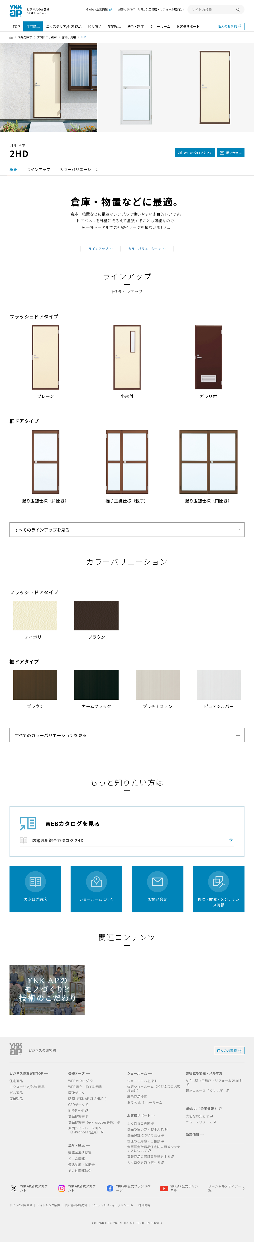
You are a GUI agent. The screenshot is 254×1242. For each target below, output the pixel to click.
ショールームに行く (96, 899)
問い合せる (234, 153)
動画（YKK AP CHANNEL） (88, 1099)
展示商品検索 (137, 1097)
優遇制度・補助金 (81, 1165)
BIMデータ (76, 1110)
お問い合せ (157, 899)
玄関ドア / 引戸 (47, 37)
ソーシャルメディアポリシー (113, 1205)
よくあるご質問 (138, 1123)
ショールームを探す (142, 1081)
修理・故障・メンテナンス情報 (219, 902)
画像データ (76, 1093)
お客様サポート (188, 26)
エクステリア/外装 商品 (63, 26)
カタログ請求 (35, 899)
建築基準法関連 (79, 1153)
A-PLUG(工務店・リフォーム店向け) (161, 9)
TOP (16, 26)
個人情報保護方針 (76, 1205)
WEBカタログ (126, 9)
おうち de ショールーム (144, 1103)
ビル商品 (94, 26)
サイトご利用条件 (21, 1205)
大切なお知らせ (197, 1116)
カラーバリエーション (79, 169)
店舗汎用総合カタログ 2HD (57, 840)
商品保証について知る (143, 1135)
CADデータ (76, 1105)
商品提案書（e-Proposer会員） (92, 1122)
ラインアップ (38, 169)
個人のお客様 (227, 26)
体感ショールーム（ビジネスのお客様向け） (153, 1089)
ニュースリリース (199, 1122)
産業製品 (114, 26)
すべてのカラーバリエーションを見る (50, 735)
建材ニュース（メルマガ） (205, 1091)
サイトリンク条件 (48, 1205)
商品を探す (25, 37)
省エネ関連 (76, 1159)
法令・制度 (135, 26)
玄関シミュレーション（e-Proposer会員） (84, 1130)
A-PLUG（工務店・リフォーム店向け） (215, 1081)
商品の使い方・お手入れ (145, 1129)
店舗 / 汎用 (69, 37)
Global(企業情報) (97, 9)
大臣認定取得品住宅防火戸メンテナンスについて (153, 1149)
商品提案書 (76, 1116)
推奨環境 (144, 1205)
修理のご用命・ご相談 (143, 1141)
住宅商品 (33, 26)
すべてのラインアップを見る (42, 530)
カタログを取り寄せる (143, 1163)
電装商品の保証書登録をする (148, 1157)
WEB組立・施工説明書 (85, 1087)
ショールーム (160, 26)
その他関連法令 (79, 1171)
